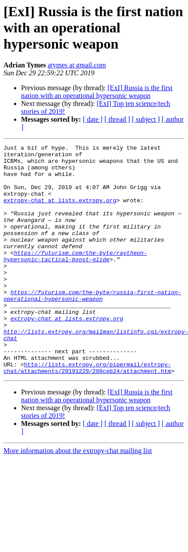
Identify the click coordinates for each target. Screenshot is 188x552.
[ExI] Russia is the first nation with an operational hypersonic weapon (97, 91)
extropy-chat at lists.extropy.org (60, 212)
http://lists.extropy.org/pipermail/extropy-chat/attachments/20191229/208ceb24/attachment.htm (87, 413)
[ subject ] (146, 119)
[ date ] (93, 119)
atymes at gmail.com (77, 65)
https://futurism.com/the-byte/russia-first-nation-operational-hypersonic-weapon (92, 326)
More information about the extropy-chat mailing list (78, 496)
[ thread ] (117, 119)
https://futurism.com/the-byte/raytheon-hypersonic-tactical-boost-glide (75, 279)
